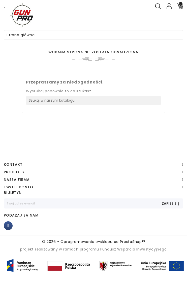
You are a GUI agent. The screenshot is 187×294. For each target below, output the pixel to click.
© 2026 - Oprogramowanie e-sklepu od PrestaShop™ (93, 241)
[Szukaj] (93, 100)
